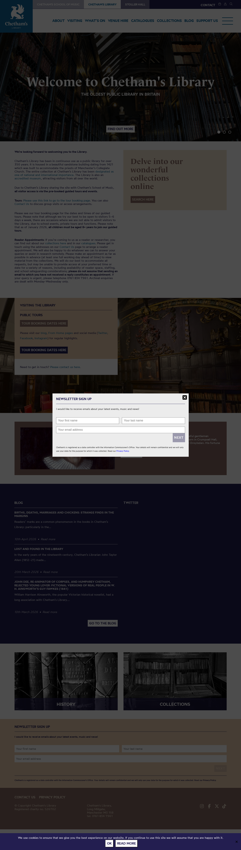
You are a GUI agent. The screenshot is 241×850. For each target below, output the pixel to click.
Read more (126, 843)
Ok (109, 843)
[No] (236, 841)
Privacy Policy (122, 451)
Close (185, 397)
